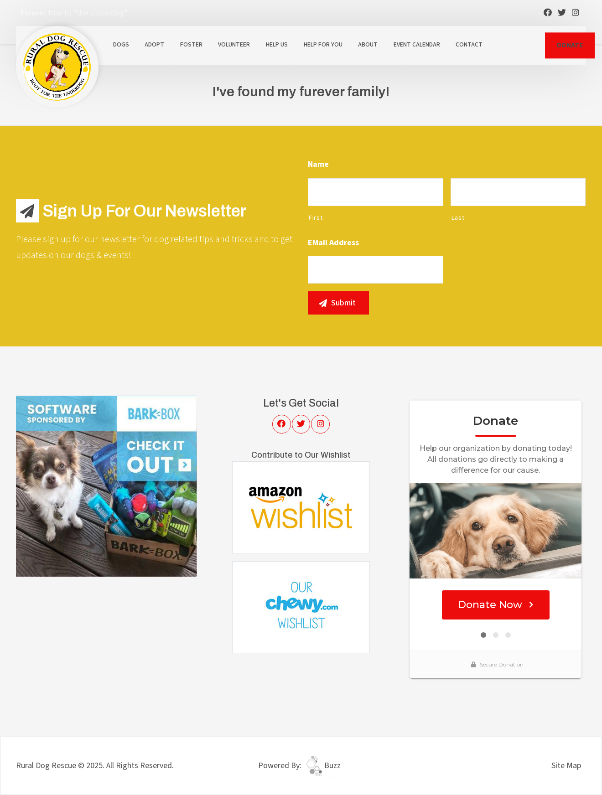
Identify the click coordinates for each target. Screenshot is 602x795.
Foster (191, 44)
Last (458, 217)
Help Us (277, 44)
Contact (469, 44)
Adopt (154, 44)
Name (318, 164)
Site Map (566, 765)
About (368, 44)
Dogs (121, 44)
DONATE (570, 45)
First (315, 217)
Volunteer (234, 44)
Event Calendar (417, 44)
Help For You (323, 44)
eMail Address (333, 242)
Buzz (323, 765)
